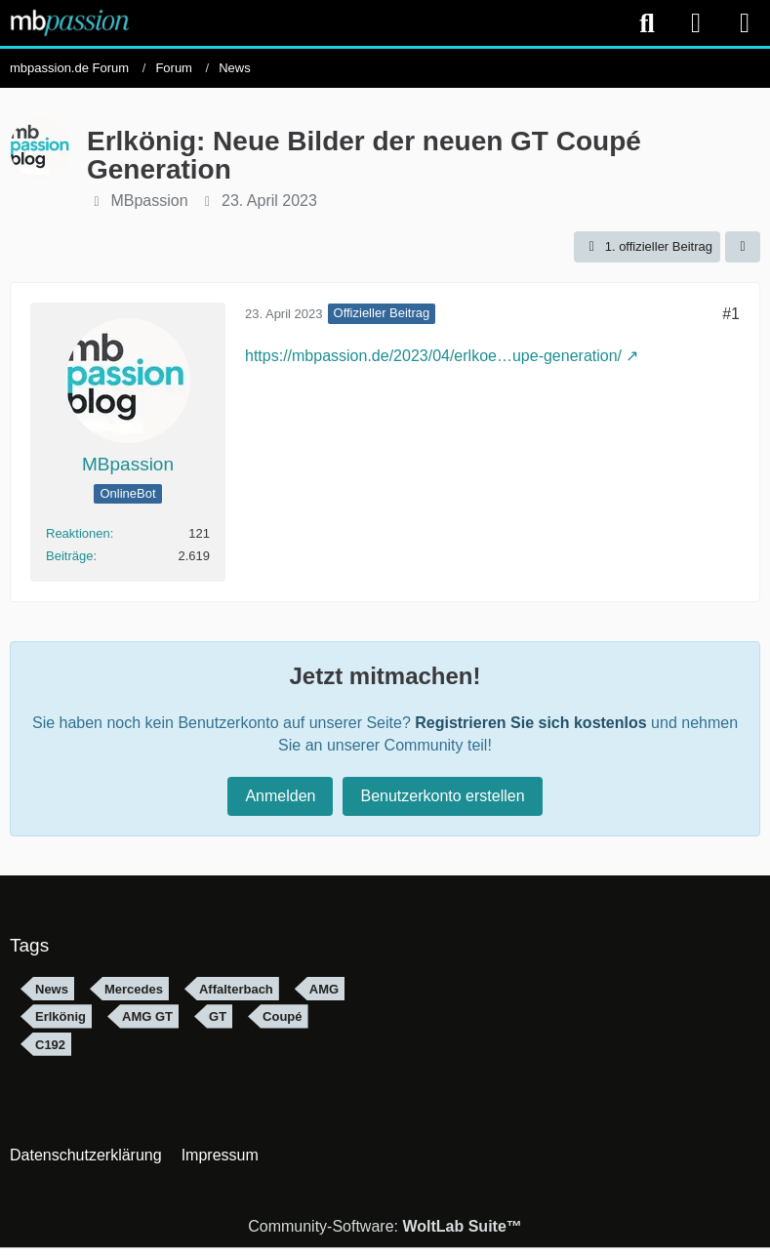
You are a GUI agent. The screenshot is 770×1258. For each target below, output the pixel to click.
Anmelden (280, 796)
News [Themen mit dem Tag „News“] (51, 989)
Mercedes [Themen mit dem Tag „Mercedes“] (133, 989)
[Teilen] (742, 246)
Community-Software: (385, 1226)
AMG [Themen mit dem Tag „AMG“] (324, 989)
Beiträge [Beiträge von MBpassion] (69, 555)
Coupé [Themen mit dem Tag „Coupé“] (282, 1016)
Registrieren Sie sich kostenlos (530, 722)
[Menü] (744, 23)
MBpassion (148, 200)
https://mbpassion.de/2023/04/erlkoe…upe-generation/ (433, 355)
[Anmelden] (695, 23)
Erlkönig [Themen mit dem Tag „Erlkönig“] (60, 1016)
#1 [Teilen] (731, 313)
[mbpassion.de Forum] (70, 22)
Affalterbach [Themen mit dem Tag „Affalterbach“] (236, 989)
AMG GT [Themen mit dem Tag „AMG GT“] (147, 1016)
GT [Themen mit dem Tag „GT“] (217, 1016)
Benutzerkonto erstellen (442, 796)
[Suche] (647, 23)
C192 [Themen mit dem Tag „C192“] (50, 1044)
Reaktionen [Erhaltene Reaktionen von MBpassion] (78, 533)
